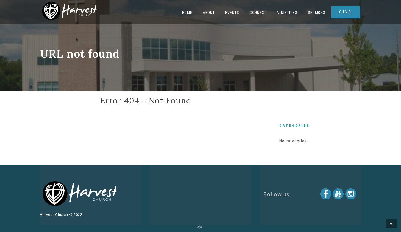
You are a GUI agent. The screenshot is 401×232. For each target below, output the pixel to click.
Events (232, 12)
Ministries (287, 12)
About (209, 12)
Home (187, 12)
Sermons (316, 12)
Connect (258, 12)
